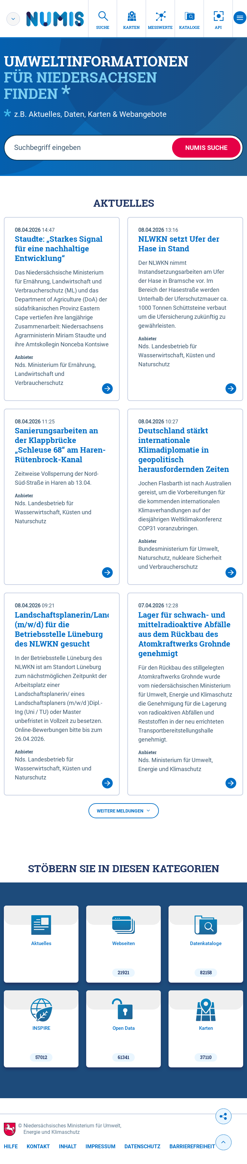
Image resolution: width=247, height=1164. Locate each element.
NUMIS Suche (206, 148)
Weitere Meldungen (124, 810)
